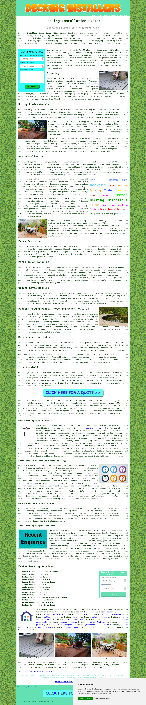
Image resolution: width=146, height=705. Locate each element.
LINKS (100, 15)
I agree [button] (81, 698)
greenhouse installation (97, 625)
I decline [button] (89, 698)
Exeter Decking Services (36, 566)
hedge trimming (73, 627)
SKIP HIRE (103, 620)
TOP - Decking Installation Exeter (35, 672)
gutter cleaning (52, 617)
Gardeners (38, 687)
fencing (76, 617)
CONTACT (113, 15)
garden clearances (116, 612)
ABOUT (106, 15)
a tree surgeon (65, 625)
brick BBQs (89, 612)
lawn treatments (45, 627)
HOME (94, 15)
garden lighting (97, 622)
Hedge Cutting (28, 687)
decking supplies (94, 428)
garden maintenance (53, 614)
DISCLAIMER (123, 15)
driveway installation (113, 614)
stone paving (82, 614)
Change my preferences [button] (102, 698)
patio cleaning (99, 617)
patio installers (74, 620)
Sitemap (19, 687)
